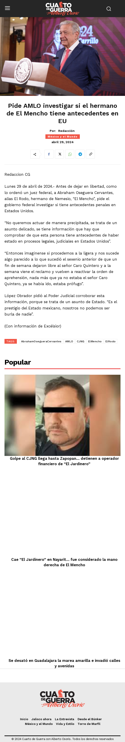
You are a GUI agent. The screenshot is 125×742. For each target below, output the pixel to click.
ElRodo (110, 341)
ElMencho (95, 341)
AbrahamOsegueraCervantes (41, 341)
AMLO (69, 341)
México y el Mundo (62, 136)
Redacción (66, 131)
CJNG (81, 341)
